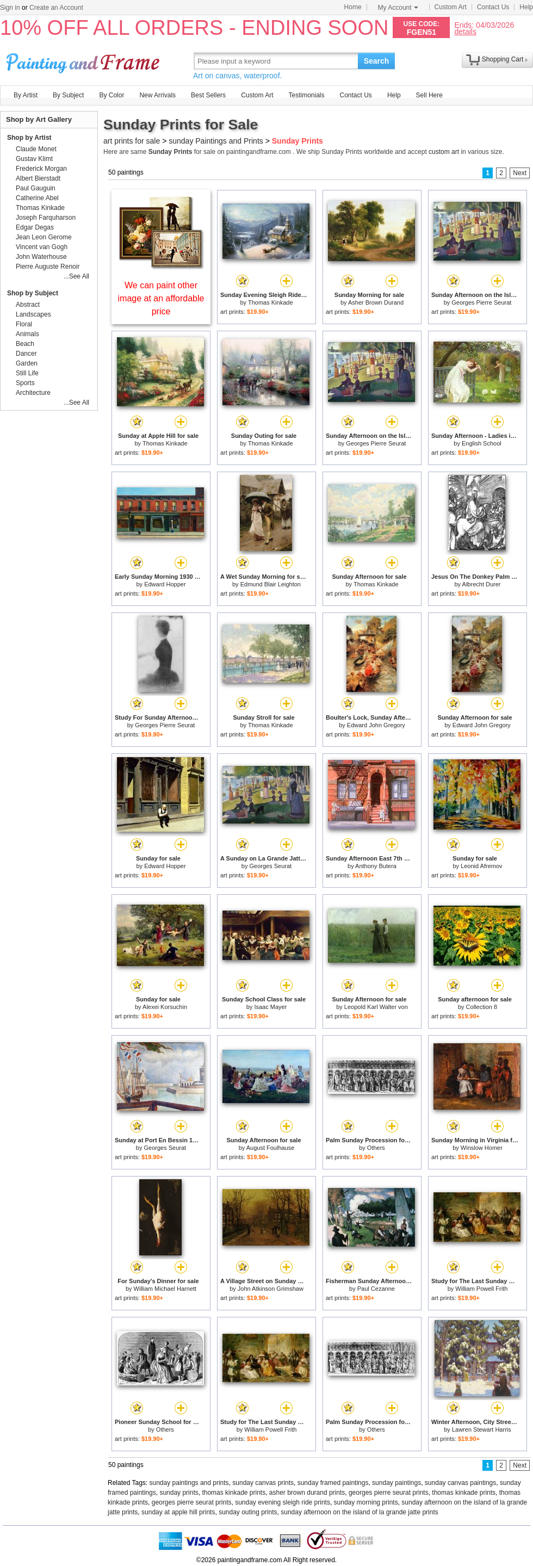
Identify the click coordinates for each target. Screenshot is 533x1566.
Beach (25, 344)
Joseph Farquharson (46, 217)
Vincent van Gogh (41, 247)
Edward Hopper (164, 584)
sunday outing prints (248, 1512)
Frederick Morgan (41, 168)
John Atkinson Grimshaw (270, 1288)
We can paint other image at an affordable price (161, 298)
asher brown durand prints (307, 1492)
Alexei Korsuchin (164, 1007)
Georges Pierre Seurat (481, 302)
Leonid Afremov (481, 866)
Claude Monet (36, 149)
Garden (27, 363)
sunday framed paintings (333, 1483)
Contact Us (493, 7)
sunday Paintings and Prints (216, 141)
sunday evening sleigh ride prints (282, 1502)
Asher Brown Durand (376, 302)
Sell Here (429, 95)
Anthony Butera (375, 866)
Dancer (26, 353)
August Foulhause (270, 1147)
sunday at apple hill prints (178, 1512)
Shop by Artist (29, 137)
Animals (27, 334)
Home (353, 7)
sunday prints (178, 1492)
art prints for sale (131, 141)
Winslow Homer (482, 1147)
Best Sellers (208, 95)
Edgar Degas (35, 227)
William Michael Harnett (165, 1288)
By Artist (26, 95)
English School (481, 443)
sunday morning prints (366, 1502)
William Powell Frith (481, 1288)
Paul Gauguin (35, 188)
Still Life (27, 373)
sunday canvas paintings (460, 1483)
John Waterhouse (41, 257)
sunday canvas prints (263, 1483)
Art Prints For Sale (84, 60)
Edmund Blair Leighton (270, 584)
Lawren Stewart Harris (481, 1429)
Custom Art (451, 7)
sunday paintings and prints (189, 1483)
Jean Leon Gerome (44, 237)
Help (526, 7)
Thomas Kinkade (270, 302)
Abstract (28, 304)
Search (376, 61)
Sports (25, 383)
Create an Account (56, 7)
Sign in (10, 7)
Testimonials (306, 95)
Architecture (33, 393)
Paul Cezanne (376, 1288)
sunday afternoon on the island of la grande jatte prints (359, 1512)
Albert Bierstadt (38, 178)
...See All (76, 276)
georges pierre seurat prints (389, 1492)
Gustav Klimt (34, 159)
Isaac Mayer (270, 1007)
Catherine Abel (37, 198)
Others (376, 1147)
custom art (444, 152)
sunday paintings (396, 1483)
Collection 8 (481, 1007)
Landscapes (33, 314)
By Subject (68, 95)
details (465, 31)
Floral (24, 324)
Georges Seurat (271, 866)
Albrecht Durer (481, 584)
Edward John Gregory (376, 725)
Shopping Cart (503, 59)
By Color (111, 95)
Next (519, 173)
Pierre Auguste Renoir (47, 266)
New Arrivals (157, 95)
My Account (398, 7)
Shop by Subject (32, 293)
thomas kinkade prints (233, 1492)
